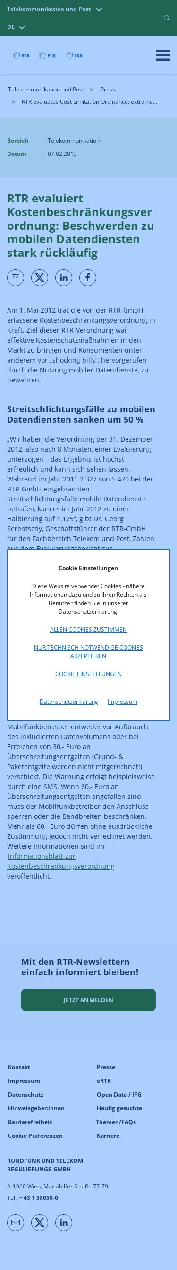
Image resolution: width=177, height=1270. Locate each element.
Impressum (122, 702)
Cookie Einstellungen (88, 674)
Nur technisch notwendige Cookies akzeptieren (88, 652)
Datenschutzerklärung (69, 702)
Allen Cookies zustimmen (88, 630)
